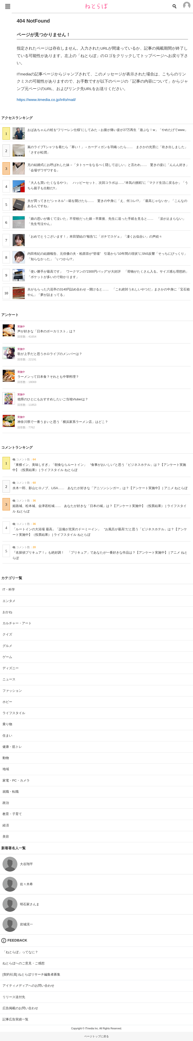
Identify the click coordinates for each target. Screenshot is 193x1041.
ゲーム (7, 657)
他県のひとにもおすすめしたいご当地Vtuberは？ (52, 399)
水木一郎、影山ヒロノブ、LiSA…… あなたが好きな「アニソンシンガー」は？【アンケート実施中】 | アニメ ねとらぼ (100, 488)
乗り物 (7, 724)
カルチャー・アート (17, 623)
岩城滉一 (26, 924)
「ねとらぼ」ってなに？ (20, 952)
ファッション (12, 691)
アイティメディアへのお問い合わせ (28, 985)
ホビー (7, 702)
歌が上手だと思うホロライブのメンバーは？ (49, 354)
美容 (5, 836)
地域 (5, 769)
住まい (7, 735)
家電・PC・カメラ (16, 780)
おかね (7, 612)
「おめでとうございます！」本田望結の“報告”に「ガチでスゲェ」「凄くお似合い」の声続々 (94, 236)
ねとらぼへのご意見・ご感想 (23, 963)
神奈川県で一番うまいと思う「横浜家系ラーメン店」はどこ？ (62, 422)
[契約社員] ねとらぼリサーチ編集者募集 (31, 974)
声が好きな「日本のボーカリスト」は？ (46, 331)
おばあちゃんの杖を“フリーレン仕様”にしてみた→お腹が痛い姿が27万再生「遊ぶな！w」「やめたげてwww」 (107, 130)
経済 (5, 825)
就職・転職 (10, 791)
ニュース (8, 679)
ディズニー (10, 668)
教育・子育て (12, 814)
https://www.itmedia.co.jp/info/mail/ (46, 99)
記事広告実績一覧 (15, 1019)
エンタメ (8, 601)
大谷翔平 (26, 864)
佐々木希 (26, 884)
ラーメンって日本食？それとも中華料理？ (48, 377)
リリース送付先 (13, 997)
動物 (5, 758)
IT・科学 (8, 589)
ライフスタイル (13, 713)
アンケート (10, 315)
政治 (5, 803)
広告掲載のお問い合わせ (20, 1008)
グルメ (7, 646)
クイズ (7, 634)
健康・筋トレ (12, 747)
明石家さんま (29, 904)
